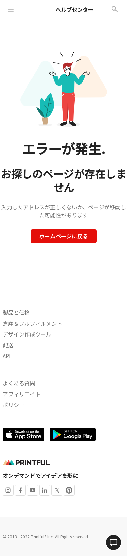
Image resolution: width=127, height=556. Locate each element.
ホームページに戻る (63, 236)
